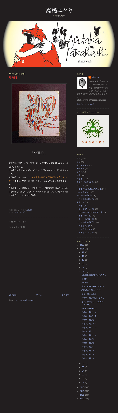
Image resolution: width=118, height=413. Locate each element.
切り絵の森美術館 (84, 195)
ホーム (39, 295)
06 (83, 363)
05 (83, 367)
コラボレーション (84, 216)
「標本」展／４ (88, 358)
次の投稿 (13, 295)
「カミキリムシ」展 (85, 232)
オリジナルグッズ (84, 229)
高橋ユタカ (95, 77)
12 (83, 252)
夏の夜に (85, 282)
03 (83, 375)
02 (83, 379)
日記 (79, 158)
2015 (82, 245)
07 (83, 271)
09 (83, 264)
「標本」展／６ (88, 351)
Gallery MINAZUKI (89, 308)
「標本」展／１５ (89, 316)
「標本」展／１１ (89, 331)
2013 (82, 387)
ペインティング (83, 192)
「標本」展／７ (88, 347)
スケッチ (80, 185)
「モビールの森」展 (85, 219)
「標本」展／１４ (89, 320)
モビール (80, 168)
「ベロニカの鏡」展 (85, 199)
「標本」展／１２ (89, 327)
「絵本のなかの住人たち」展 (89, 189)
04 (83, 371)
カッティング (20, 212)
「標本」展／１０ (89, 335)
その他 (79, 172)
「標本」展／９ (88, 339)
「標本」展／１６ (89, 312)
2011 (82, 395)
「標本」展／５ (88, 354)
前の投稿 (65, 295)
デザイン (80, 179)
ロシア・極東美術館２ (86, 222)
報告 (79, 175)
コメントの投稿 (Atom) (23, 300)
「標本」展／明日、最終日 (92, 298)
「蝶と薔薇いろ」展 (85, 209)
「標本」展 (81, 206)
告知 (79, 162)
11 (83, 256)
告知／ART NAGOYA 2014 (92, 286)
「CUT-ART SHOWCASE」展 (89, 212)
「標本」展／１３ (89, 324)
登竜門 (13, 77)
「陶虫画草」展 (83, 226)
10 (83, 260)
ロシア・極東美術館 (85, 182)
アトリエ (80, 202)
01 (83, 382)
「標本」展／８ (88, 343)
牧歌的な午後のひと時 (91, 290)
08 (83, 267)
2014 (82, 249)
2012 (82, 391)
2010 (82, 399)
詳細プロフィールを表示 (86, 104)
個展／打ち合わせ (89, 294)
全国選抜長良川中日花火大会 (93, 275)
